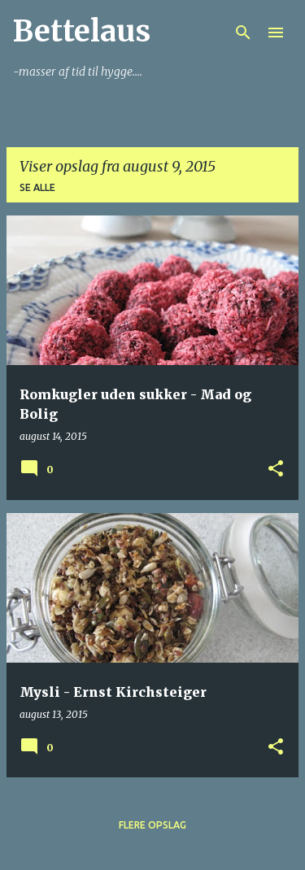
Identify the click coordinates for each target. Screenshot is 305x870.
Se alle (37, 187)
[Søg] (243, 32)
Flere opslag (152, 825)
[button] (275, 470)
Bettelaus (81, 31)
